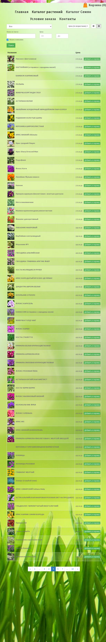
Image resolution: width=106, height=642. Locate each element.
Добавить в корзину (92, 59)
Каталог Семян (78, 12)
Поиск (11, 45)
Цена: (42, 32)
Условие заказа (43, 19)
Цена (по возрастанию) (78, 26)
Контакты (67, 19)
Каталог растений (47, 12)
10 (72, 569)
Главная (22, 12)
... (39, 569)
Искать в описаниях (15, 40)
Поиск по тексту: (12, 32)
